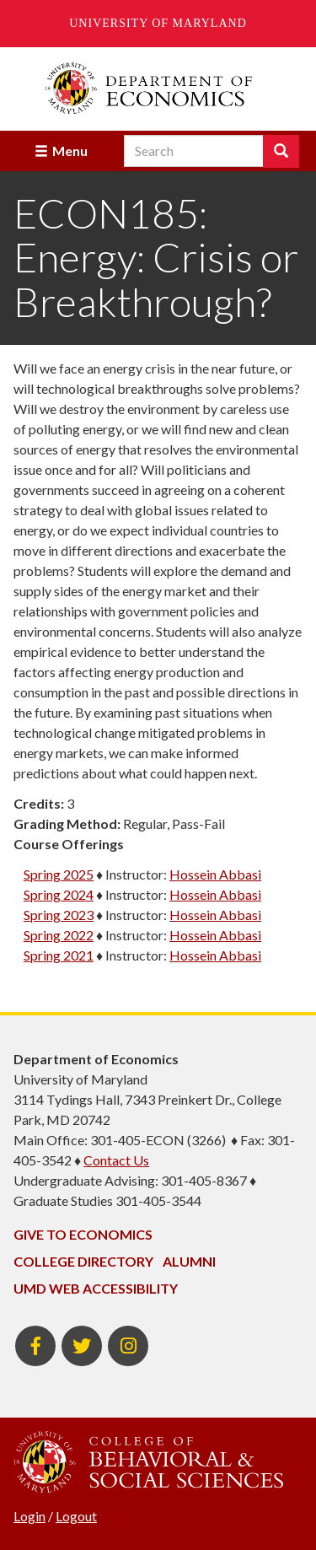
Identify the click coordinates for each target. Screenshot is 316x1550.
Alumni (189, 1261)
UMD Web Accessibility (95, 1288)
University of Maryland (158, 23)
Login (29, 1516)
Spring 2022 (59, 935)
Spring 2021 (59, 955)
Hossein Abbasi (215, 874)
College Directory (83, 1261)
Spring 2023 (59, 915)
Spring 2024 (59, 894)
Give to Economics (83, 1234)
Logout (76, 1516)
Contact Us (116, 1160)
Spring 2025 (59, 874)
